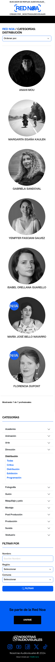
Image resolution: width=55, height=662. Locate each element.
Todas (10, 461)
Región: (6, 565)
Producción (11, 521)
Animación (10, 436)
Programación (14, 478)
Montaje (9, 508)
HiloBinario (34, 657)
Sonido (8, 528)
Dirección (10, 450)
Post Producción (13, 515)
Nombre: (6, 554)
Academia (10, 429)
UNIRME (27, 620)
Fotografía (10, 487)
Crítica (10, 465)
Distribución (11, 456)
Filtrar (28, 588)
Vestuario (10, 535)
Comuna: (6, 575)
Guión (8, 494)
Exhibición (12, 473)
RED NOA (8, 29)
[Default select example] (26, 38)
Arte (7, 443)
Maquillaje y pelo (14, 501)
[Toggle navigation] (4, 19)
